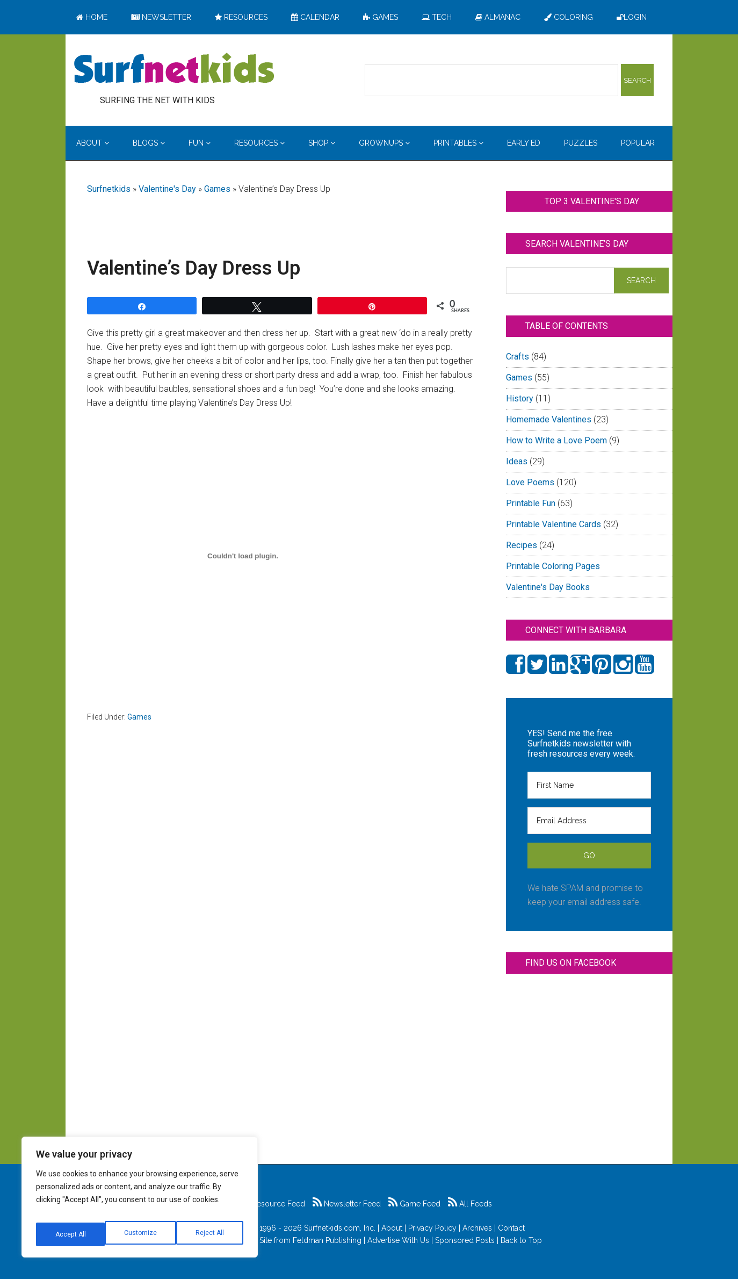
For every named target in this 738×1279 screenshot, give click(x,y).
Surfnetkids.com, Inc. (339, 1228)
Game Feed (414, 1203)
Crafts (517, 356)
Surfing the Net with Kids (174, 69)
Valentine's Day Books (548, 587)
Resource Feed (273, 1203)
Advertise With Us (398, 1240)
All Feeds (470, 1203)
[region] (139, 1201)
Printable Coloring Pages (553, 566)
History (519, 398)
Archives (477, 1228)
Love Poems (530, 482)
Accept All (210, 1234)
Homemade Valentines (548, 419)
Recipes (521, 545)
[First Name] (589, 785)
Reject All (141, 1234)
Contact (511, 1228)
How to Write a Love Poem (556, 440)
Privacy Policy (432, 1228)
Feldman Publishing (327, 1240)
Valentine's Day (167, 189)
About (391, 1228)
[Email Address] (589, 820)
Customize (70, 1234)
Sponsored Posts (465, 1240)
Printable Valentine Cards (553, 524)
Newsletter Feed (347, 1203)
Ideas (516, 461)
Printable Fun (530, 503)
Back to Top (521, 1240)
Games (217, 189)
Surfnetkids (109, 189)
